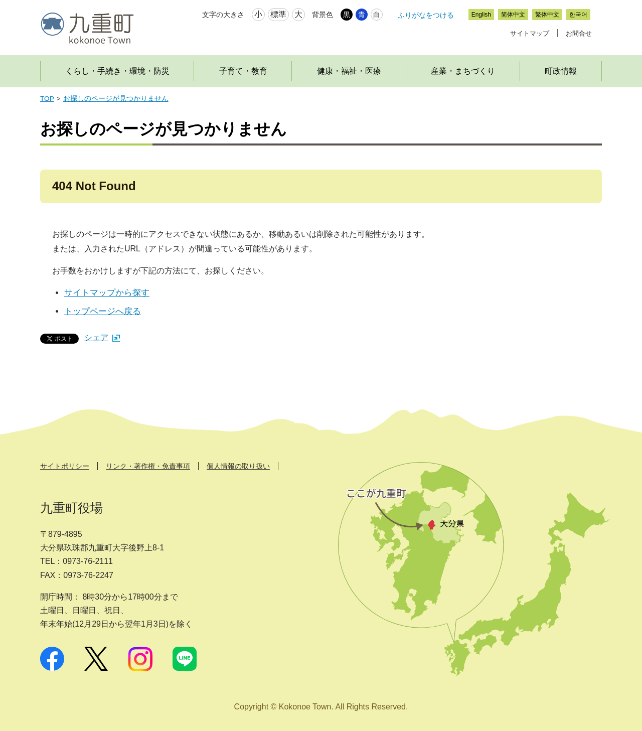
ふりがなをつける (426, 15)
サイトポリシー (64, 466)
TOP (47, 98)
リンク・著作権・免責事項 (148, 466)
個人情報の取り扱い (238, 466)
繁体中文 (547, 14)
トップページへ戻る (102, 311)
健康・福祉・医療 (349, 71)
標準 (278, 14)
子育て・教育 (243, 71)
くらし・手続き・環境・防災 (117, 71)
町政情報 (561, 71)
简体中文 (513, 14)
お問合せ (579, 33)
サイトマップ (529, 33)
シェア (102, 337)
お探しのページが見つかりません (116, 98)
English (481, 14)
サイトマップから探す (106, 293)
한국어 (578, 14)
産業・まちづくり (463, 71)
